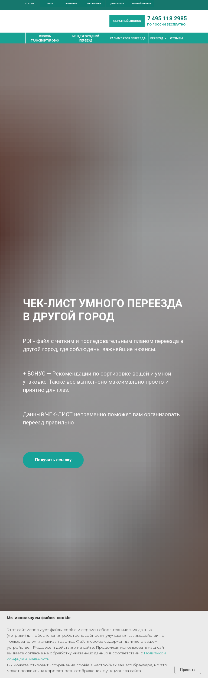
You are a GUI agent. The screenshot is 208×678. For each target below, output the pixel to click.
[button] (127, 21)
